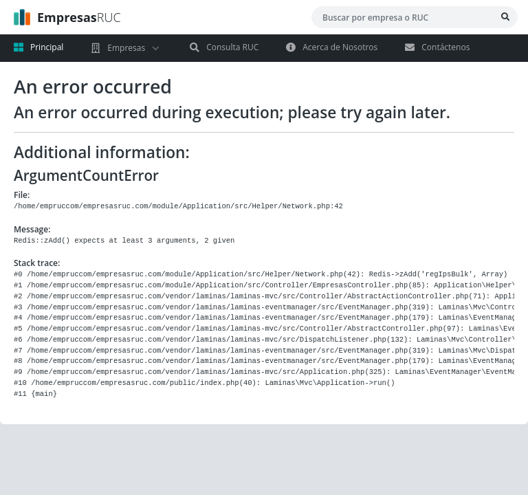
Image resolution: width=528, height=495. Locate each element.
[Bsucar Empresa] (505, 17)
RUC (67, 17)
